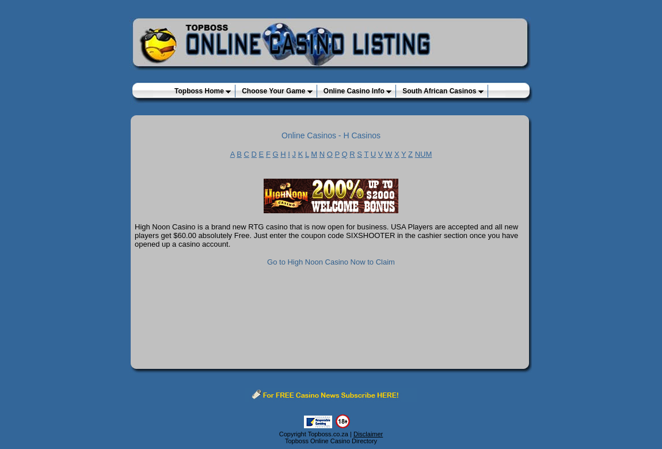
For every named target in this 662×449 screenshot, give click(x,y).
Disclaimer (368, 434)
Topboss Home (202, 91)
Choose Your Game (277, 91)
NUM (423, 154)
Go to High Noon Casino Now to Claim (331, 262)
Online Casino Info (357, 91)
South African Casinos (443, 91)
